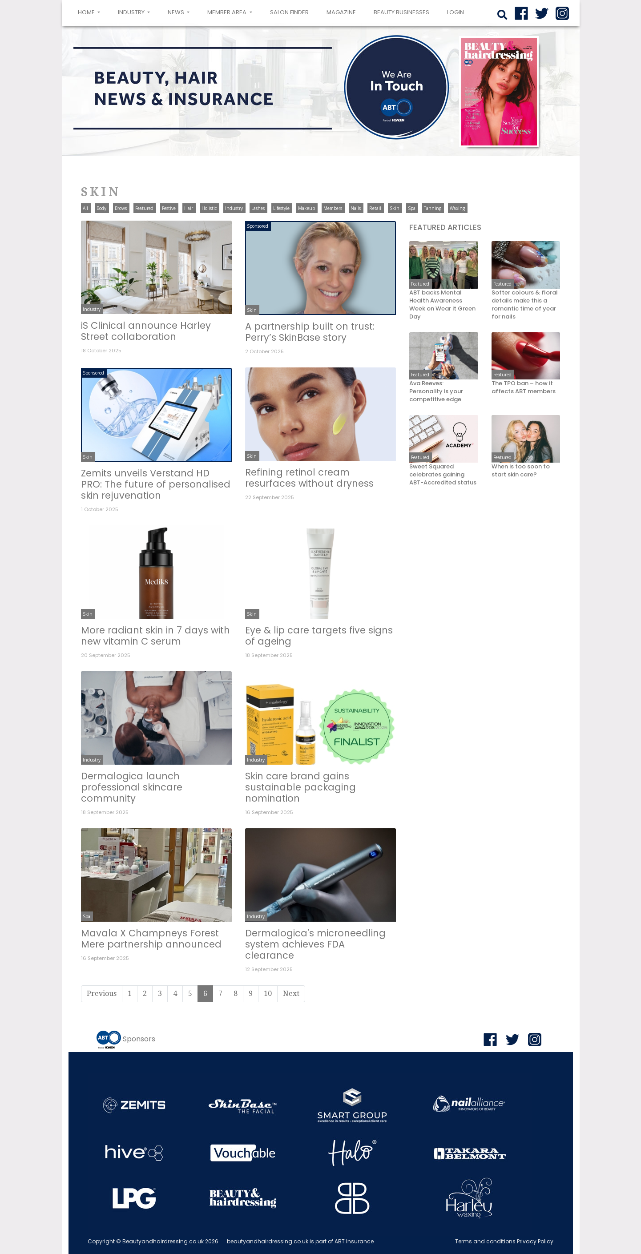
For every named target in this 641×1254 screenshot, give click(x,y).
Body (101, 208)
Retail (375, 208)
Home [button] (91, 11)
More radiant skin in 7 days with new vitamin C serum (155, 636)
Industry (234, 208)
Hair (188, 208)
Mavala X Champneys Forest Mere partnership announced (151, 938)
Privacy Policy (535, 1241)
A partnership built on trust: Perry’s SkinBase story (310, 332)
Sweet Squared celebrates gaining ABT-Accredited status (442, 475)
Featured (144, 208)
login (455, 12)
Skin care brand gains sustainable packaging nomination (300, 787)
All (85, 208)
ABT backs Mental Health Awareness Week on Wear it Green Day (442, 305)
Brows (121, 208)
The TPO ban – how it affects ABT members (524, 387)
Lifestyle (281, 208)
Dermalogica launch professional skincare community (131, 787)
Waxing (457, 208)
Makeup (306, 208)
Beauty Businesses (401, 12)
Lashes (258, 208)
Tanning (432, 208)
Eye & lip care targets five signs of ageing (319, 636)
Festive (169, 208)
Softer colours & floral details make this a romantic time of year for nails (525, 305)
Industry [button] (132, 12)
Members (332, 208)
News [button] (176, 12)
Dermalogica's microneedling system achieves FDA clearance (315, 944)
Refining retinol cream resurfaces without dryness (309, 478)
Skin (394, 208)
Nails (356, 208)
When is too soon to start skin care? (521, 471)
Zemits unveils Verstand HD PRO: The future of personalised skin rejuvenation (155, 484)
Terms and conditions (485, 1241)
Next (291, 993)
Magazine (341, 12)
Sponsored (257, 226)
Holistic (209, 208)
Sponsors (139, 1039)
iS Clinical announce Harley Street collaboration (146, 331)
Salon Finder (289, 12)
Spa (411, 208)
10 (268, 993)
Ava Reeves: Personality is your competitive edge (436, 391)
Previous (102, 993)
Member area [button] (227, 12)
